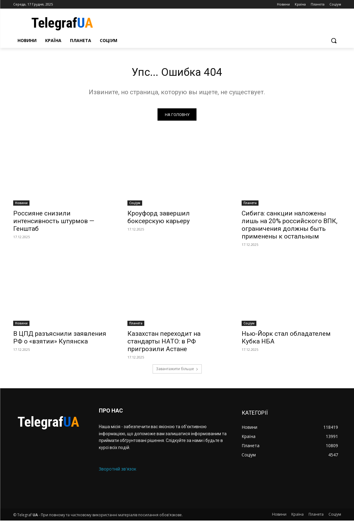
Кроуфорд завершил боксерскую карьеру (158, 219)
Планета (250, 205)
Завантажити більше (177, 371)
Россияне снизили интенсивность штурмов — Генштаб (53, 223)
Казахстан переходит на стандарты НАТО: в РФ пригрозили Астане (163, 343)
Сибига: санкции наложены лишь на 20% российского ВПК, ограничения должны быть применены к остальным (289, 227)
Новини (21, 205)
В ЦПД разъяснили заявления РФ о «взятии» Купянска (59, 339)
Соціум (134, 205)
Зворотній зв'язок (117, 471)
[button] (333, 40)
